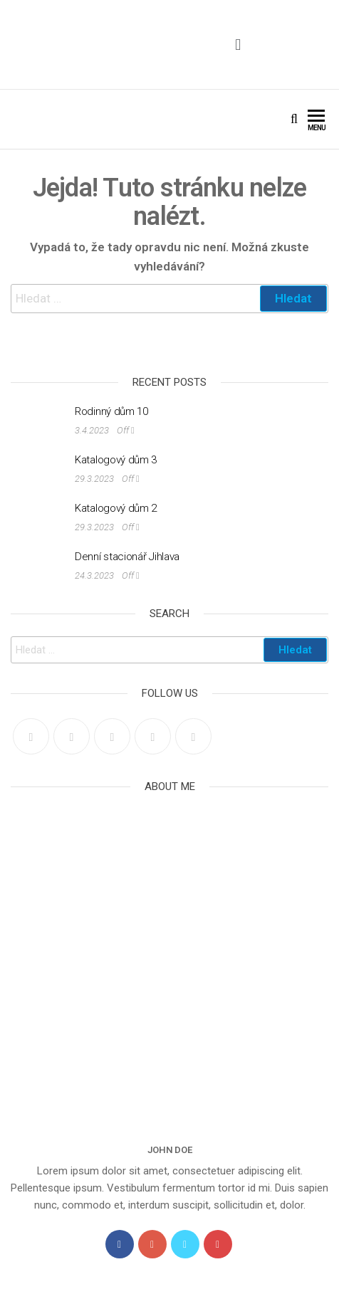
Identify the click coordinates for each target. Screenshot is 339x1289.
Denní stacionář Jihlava (127, 556)
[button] (237, 44)
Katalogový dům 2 (116, 508)
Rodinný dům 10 (111, 411)
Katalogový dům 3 (116, 459)
